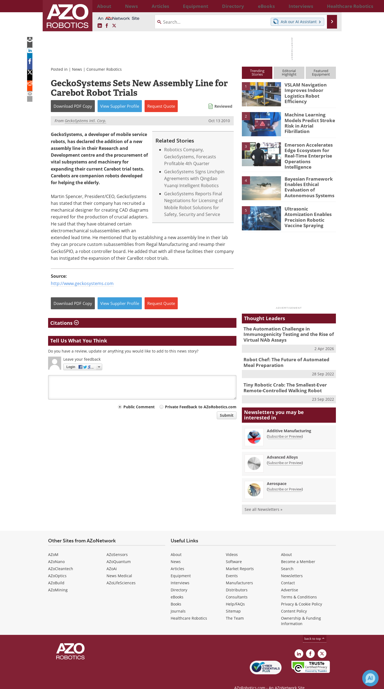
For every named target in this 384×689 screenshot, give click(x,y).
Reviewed (223, 106)
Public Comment (139, 406)
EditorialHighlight (289, 72)
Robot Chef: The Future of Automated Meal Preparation (287, 356)
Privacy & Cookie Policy (301, 595)
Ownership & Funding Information (301, 612)
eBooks (177, 588)
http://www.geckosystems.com (82, 283)
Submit (226, 415)
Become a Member (298, 552)
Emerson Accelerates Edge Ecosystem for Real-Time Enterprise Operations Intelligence (310, 152)
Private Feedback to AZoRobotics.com (200, 406)
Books (176, 595)
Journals (178, 602)
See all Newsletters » (263, 500)
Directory (179, 581)
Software (234, 552)
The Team (235, 609)
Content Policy (294, 602)
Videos (232, 545)
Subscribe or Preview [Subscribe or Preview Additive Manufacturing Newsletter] (285, 427)
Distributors (237, 581)
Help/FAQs (235, 595)
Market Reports (240, 560)
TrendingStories (257, 72)
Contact (288, 574)
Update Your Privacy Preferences (89, 682)
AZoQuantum (119, 552)
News (77, 69)
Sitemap (233, 602)
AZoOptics (57, 567)
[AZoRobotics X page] (114, 26)
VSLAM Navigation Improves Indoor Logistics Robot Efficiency (303, 92)
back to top (314, 630)
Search (287, 560)
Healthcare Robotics (189, 609)
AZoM (53, 545)
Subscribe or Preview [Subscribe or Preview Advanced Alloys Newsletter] (285, 454)
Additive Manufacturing (289, 422)
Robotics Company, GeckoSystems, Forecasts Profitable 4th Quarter (190, 156)
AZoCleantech (60, 560)
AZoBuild (56, 574)
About (176, 545)
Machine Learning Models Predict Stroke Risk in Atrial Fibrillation (310, 119)
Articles (177, 560)
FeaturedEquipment (321, 72)
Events (232, 567)
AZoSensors (117, 545)
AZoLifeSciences (121, 574)
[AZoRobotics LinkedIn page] (100, 26)
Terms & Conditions (299, 588)
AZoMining (58, 581)
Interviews (180, 574)
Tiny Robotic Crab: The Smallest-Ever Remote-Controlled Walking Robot (281, 380)
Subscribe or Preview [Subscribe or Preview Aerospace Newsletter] (285, 480)
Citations (64, 323)
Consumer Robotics (104, 69)
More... (330, 6)
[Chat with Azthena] (370, 678)
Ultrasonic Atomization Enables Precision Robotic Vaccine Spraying (308, 212)
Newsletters (292, 567)
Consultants (237, 588)
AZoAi (112, 560)
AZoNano (56, 552)
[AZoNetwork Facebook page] (107, 26)
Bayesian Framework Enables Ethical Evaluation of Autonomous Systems (307, 182)
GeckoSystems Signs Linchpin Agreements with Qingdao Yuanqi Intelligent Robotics (194, 179)
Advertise (289, 581)
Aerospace (276, 474)
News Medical (119, 567)
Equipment (181, 567)
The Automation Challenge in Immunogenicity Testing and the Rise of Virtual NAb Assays (284, 329)
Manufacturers (239, 574)
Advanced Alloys (282, 448)
